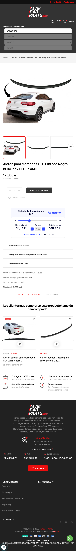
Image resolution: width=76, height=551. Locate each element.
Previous (6, 146)
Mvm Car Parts (45, 528)
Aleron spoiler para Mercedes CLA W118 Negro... (19, 359)
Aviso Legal (7, 492)
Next (70, 146)
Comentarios (51, 294)
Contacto (6, 486)
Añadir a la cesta (39, 190)
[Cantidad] (14, 191)
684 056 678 (10, 458)
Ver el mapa (39, 468)
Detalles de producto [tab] (29, 294)
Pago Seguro (8, 504)
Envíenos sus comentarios (41, 449)
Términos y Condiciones (13, 498)
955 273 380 (30, 458)
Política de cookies (11, 510)
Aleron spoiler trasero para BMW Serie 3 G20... (54, 359)
